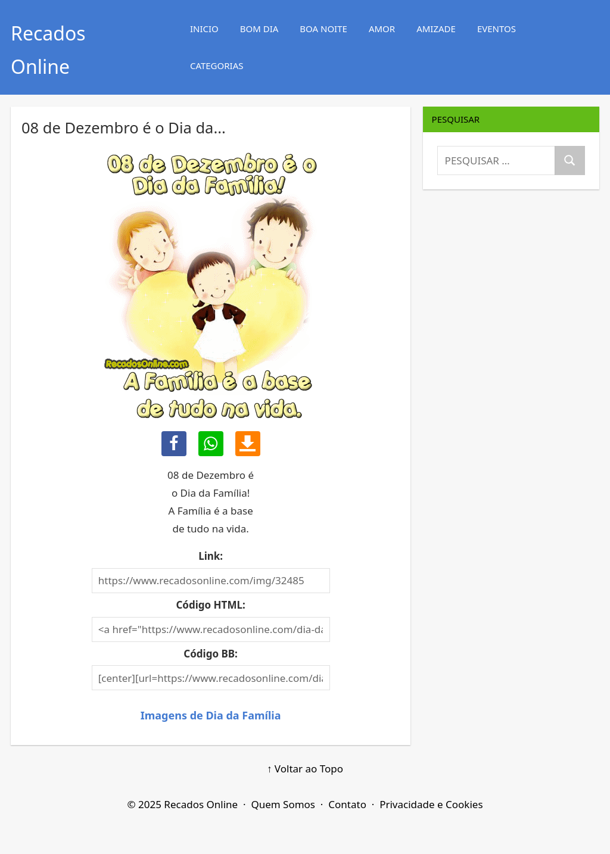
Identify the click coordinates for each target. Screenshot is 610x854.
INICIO (204, 29)
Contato (347, 804)
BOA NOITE (323, 29)
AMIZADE (436, 29)
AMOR (382, 29)
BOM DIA (259, 29)
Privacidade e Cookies (431, 804)
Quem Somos (283, 804)
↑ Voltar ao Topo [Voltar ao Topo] (305, 768)
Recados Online (201, 804)
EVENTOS (496, 29)
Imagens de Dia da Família (211, 715)
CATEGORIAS (217, 65)
